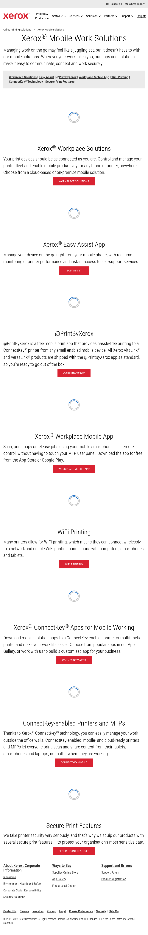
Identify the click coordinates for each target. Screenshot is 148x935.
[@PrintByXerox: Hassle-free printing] (74, 373)
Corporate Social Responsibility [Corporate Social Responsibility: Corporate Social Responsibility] (22, 890)
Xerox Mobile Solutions (51, 30)
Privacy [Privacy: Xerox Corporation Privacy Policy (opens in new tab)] (51, 911)
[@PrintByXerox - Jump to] (66, 77)
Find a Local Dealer (64, 886)
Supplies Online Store (65, 872)
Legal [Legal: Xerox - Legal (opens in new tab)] (62, 911)
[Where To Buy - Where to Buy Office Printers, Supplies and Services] (135, 4)
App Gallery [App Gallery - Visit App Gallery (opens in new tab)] (59, 879)
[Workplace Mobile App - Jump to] (94, 77)
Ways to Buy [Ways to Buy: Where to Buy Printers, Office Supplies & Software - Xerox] (61, 865)
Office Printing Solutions (17, 30)
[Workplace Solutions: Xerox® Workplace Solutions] (74, 181)
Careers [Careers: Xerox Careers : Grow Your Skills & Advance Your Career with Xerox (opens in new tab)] (24, 911)
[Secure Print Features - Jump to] (59, 81)
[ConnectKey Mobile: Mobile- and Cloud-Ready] (74, 763)
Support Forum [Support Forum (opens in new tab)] (110, 872)
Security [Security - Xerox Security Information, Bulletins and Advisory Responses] (101, 911)
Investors (37, 911)
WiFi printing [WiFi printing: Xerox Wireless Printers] (55, 542)
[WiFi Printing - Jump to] (119, 77)
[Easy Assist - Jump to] (46, 77)
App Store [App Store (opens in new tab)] (27, 460)
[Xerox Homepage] (16, 16)
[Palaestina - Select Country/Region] (114, 4)
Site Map (114, 911)
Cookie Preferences (81, 911)
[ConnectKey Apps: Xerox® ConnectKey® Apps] (74, 660)
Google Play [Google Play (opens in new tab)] (52, 460)
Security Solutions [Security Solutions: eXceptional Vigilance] (14, 897)
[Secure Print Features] (74, 851)
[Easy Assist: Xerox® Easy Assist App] (74, 270)
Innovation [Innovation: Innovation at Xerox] (9, 877)
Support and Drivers (116, 865)
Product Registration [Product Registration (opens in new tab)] (113, 879)
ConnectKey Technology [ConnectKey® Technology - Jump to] (26, 81)
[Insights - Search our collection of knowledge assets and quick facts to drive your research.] (141, 16)
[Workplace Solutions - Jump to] (23, 77)
